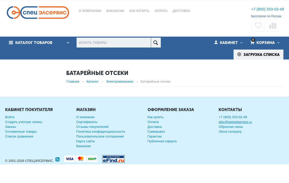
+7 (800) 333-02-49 (267, 9)
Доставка (155, 135)
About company (230, 140)
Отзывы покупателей (92, 135)
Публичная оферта (162, 149)
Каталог (92, 81)
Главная (73, 81)
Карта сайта (85, 149)
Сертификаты (86, 130)
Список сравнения (19, 145)
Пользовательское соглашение (100, 145)
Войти (9, 125)
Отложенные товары (21, 140)
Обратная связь (231, 135)
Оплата (153, 130)
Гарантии (155, 145)
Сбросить (51, 83)
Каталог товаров (33, 42)
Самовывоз (156, 140)
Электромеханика (119, 81)
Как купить (156, 125)
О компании (85, 125)
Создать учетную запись (23, 130)
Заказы (10, 135)
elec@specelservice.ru (235, 130)
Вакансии (83, 154)
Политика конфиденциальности (100, 140)
